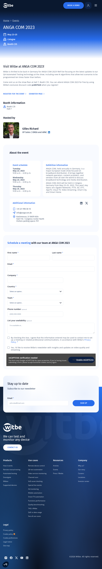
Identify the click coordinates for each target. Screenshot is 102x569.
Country (11, 286)
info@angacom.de (24, 213)
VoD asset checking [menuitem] (35, 481)
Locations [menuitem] (81, 477)
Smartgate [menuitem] (7, 477)
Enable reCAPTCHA (85, 360)
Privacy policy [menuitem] (8, 530)
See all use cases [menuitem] (34, 516)
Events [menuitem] (55, 469)
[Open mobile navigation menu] (96, 5)
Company (12, 275)
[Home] (8, 5)
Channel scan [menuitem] (33, 477)
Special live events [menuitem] (35, 485)
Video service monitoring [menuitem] (37, 473)
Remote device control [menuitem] (36, 466)
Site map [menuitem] (6, 545)
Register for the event (15, 94)
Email (10, 264)
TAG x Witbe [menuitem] (32, 508)
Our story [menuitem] (81, 469)
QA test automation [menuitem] (35, 469)
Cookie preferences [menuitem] (10, 538)
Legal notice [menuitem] (7, 542)
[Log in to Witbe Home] (88, 5)
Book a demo (73, 5)
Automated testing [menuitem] (10, 473)
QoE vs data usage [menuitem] (35, 512)
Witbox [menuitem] (5, 481)
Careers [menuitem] (81, 473)
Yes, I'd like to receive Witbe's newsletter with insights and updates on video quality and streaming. (50, 349)
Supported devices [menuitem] (10, 485)
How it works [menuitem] (8, 466)
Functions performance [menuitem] (36, 501)
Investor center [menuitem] (83, 481)
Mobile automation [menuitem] (35, 493)
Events (15, 20)
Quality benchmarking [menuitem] (36, 504)
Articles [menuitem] (56, 466)
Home (6, 20)
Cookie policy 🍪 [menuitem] (9, 534)
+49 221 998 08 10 (23, 209)
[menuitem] (12, 488)
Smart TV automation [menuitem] (36, 497)
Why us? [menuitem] (81, 466)
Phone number (17, 309)
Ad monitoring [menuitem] (33, 489)
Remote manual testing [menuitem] (11, 469)
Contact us (12, 447)
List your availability (19, 320)
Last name (57, 253)
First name (13, 253)
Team (10, 298)
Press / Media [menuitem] (58, 473)
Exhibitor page (37, 94)
